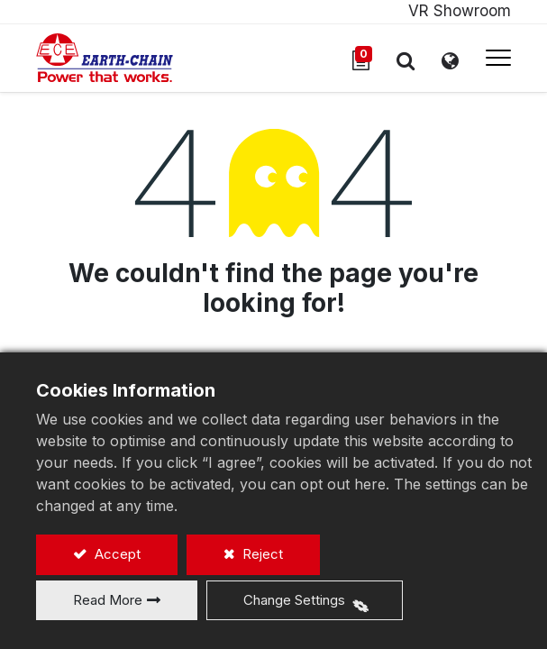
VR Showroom (459, 11)
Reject (261, 553)
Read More (107, 599)
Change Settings (294, 599)
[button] (405, 60)
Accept (116, 553)
